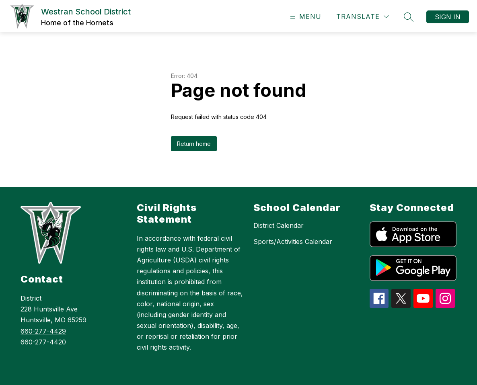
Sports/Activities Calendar (292, 242)
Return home (194, 143)
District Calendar (278, 225)
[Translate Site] (362, 17)
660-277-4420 (43, 342)
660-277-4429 (43, 331)
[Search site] (408, 17)
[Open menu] (304, 17)
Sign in (448, 17)
